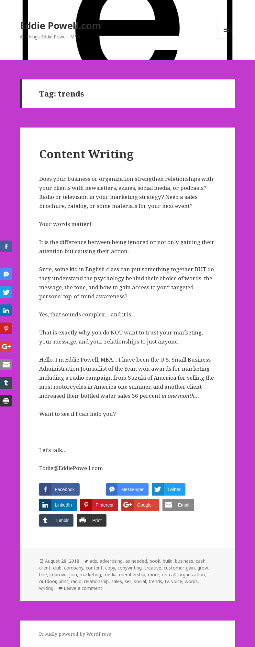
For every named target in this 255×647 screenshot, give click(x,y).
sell (128, 581)
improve (58, 574)
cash (200, 561)
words (191, 581)
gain (190, 568)
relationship (96, 581)
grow (202, 568)
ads (93, 561)
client (44, 568)
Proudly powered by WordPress (75, 634)
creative (152, 568)
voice (176, 581)
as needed (136, 561)
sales (116, 581)
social (140, 581)
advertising (111, 561)
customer (173, 568)
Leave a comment (83, 588)
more (153, 574)
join (73, 574)
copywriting (129, 568)
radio (76, 581)
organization (191, 574)
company (73, 568)
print (63, 581)
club (57, 568)
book (155, 561)
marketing (90, 574)
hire (43, 574)
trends (155, 581)
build (167, 561)
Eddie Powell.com (60, 25)
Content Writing (86, 153)
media (110, 574)
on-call (169, 574)
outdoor (47, 581)
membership (132, 574)
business (184, 561)
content (94, 568)
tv (167, 581)
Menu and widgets (226, 38)
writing (46, 588)
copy (110, 568)
